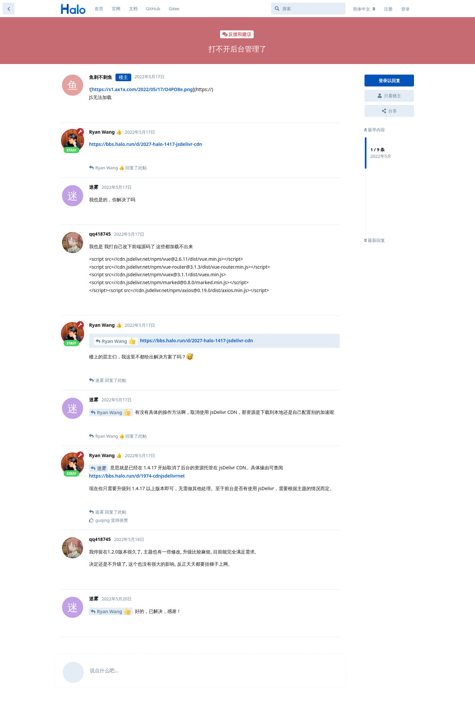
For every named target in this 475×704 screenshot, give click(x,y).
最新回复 (374, 240)
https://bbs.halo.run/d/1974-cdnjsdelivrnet (137, 476)
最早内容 (374, 130)
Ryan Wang (119, 340)
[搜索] (308, 9)
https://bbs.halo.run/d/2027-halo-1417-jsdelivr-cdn (145, 144)
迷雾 (101, 468)
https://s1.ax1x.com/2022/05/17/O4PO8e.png (142, 89)
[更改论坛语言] (364, 9)
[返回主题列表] (9, 9)
